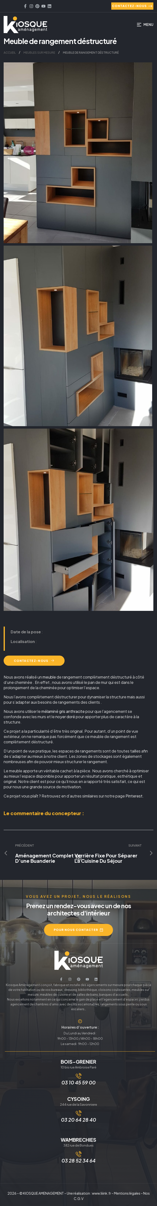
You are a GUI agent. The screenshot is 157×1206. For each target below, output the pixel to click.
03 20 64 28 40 (78, 1120)
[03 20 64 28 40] (79, 1113)
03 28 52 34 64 (78, 1160)
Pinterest (134, 795)
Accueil (10, 52)
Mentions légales (127, 1193)
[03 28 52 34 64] (79, 1154)
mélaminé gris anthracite (63, 711)
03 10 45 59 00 (78, 1082)
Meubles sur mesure (39, 52)
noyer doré (65, 716)
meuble (49, 677)
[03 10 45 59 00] (79, 1076)
